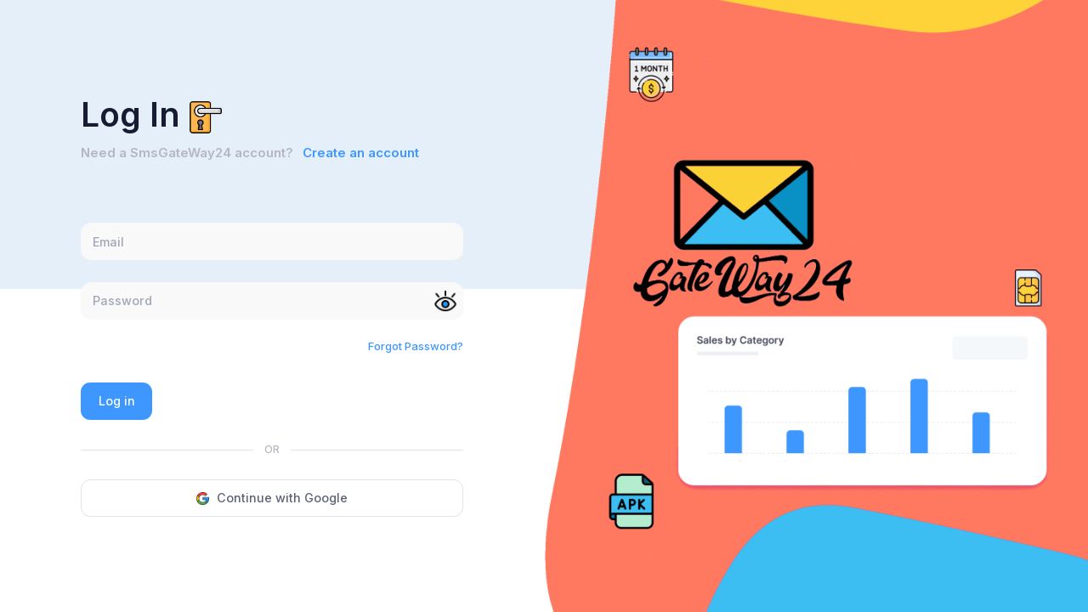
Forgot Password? (415, 346)
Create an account (361, 153)
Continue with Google (272, 497)
